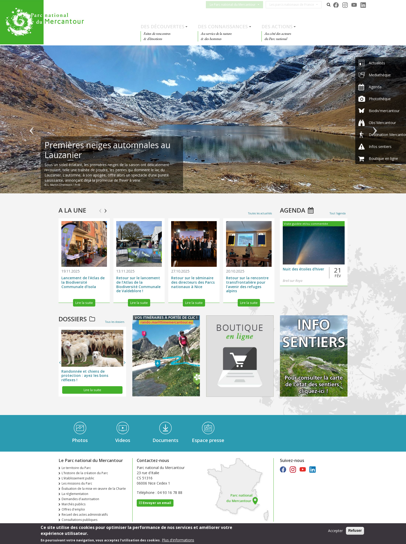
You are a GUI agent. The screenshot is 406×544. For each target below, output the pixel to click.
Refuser (355, 531)
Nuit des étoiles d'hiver (303, 269)
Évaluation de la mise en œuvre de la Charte (94, 488)
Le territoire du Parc (76, 468)
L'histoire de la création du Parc (85, 473)
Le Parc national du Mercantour (236, 4)
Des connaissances (223, 26)
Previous (100, 208)
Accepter (335, 530)
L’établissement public (78, 478)
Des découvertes (162, 26)
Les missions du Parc (77, 483)
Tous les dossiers (114, 322)
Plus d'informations (178, 540)
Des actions (277, 26)
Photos (80, 440)
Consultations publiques (79, 520)
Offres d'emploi (73, 509)
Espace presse (208, 440)
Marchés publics (73, 504)
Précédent (31, 122)
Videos (122, 440)
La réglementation (75, 494)
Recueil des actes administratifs (85, 514)
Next (105, 208)
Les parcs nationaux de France (295, 4)
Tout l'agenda (338, 213)
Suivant (375, 122)
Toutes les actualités (260, 213)
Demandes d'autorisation (80, 499)
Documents (165, 440)
